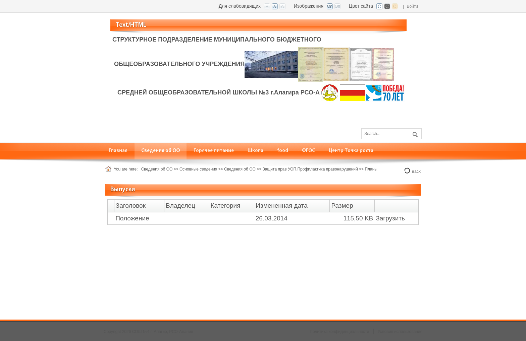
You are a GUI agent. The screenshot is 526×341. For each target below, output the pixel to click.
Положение (132, 218)
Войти (412, 6)
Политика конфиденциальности (339, 331)
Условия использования (400, 331)
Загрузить (390, 218)
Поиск (414, 133)
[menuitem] (118, 150)
